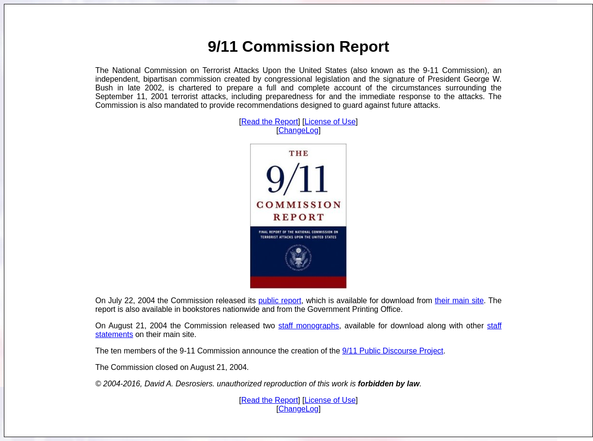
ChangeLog (299, 130)
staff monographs (308, 326)
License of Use (330, 122)
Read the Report (269, 122)
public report (279, 300)
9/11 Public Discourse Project (393, 351)
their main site (459, 300)
